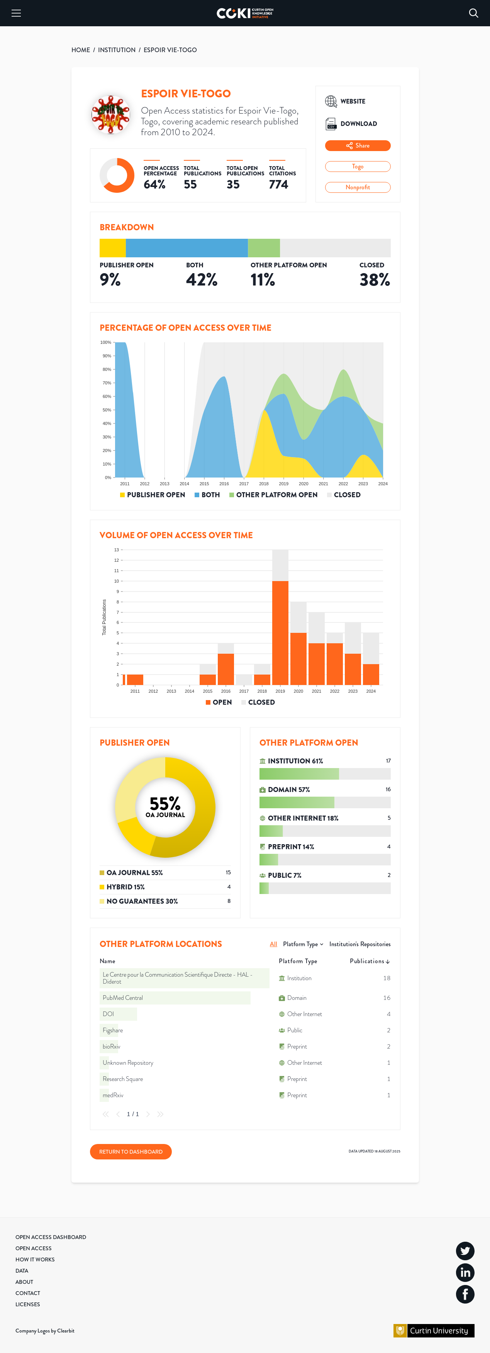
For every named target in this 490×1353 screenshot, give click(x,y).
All (273, 944)
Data (21, 1271)
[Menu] (16, 13)
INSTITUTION (117, 50)
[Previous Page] (118, 1114)
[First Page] (106, 1114)
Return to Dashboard (131, 1152)
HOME (80, 50)
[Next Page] (148, 1114)
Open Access (33, 1248)
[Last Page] (160, 1114)
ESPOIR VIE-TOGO (170, 50)
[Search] (474, 13)
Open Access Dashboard (50, 1237)
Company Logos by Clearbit (45, 1330)
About (24, 1282)
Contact (27, 1293)
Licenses (27, 1304)
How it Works (35, 1259)
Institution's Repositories (360, 944)
